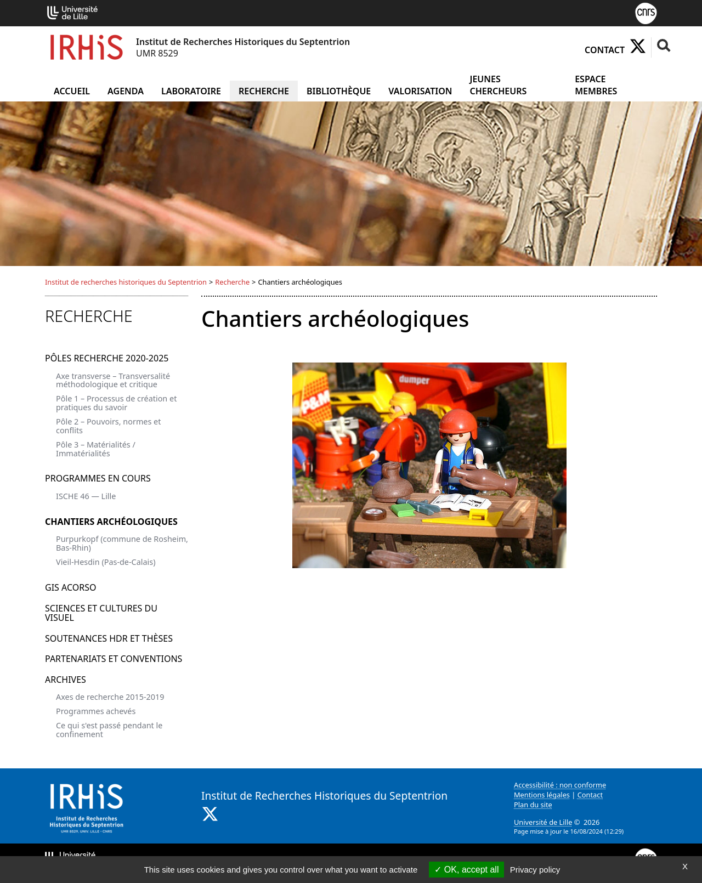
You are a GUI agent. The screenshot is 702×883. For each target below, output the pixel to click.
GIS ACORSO (70, 587)
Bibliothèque (339, 91)
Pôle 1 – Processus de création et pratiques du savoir (116, 402)
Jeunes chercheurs (497, 85)
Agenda (125, 91)
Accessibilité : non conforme (560, 785)
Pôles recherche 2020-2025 (106, 358)
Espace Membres (596, 85)
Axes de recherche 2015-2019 (110, 697)
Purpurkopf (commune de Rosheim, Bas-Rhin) (122, 543)
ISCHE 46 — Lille (86, 496)
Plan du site (533, 805)
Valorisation (420, 91)
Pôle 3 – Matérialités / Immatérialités (95, 449)
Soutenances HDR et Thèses (109, 638)
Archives (65, 679)
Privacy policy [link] (535, 869)
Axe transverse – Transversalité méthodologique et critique (113, 380)
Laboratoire (191, 91)
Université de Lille (543, 822)
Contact (605, 50)
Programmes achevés (95, 711)
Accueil (72, 91)
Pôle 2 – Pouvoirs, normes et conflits (108, 425)
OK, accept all (466, 869)
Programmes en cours (98, 478)
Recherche (264, 91)
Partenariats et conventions (113, 659)
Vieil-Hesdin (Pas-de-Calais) (106, 562)
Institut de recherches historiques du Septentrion (126, 282)
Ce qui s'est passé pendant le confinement (109, 729)
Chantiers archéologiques (111, 522)
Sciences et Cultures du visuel (101, 613)
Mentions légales (542, 795)
